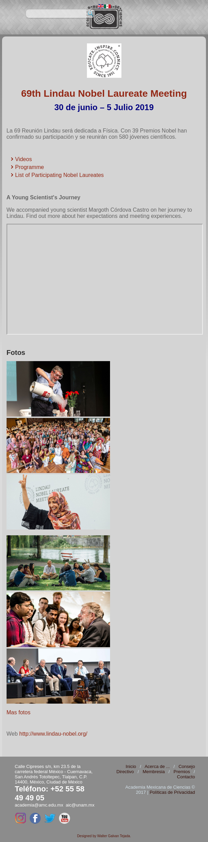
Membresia (153, 771)
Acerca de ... (157, 766)
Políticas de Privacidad (172, 792)
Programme (29, 167)
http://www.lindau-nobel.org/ (53, 734)
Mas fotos (19, 712)
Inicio (131, 766)
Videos (23, 159)
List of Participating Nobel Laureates (59, 175)
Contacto (186, 776)
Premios (182, 771)
